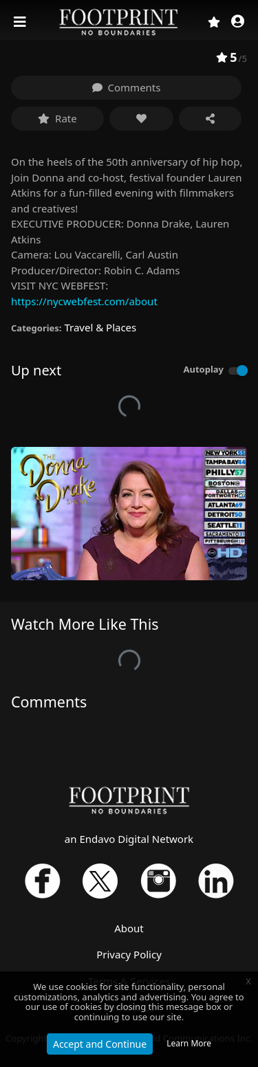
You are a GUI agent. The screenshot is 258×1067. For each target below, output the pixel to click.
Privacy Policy (129, 954)
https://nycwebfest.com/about (84, 301)
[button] (238, 22)
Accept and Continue (100, 1043)
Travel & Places (100, 327)
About (129, 928)
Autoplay (203, 369)
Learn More (188, 1043)
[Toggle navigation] (21, 22)
